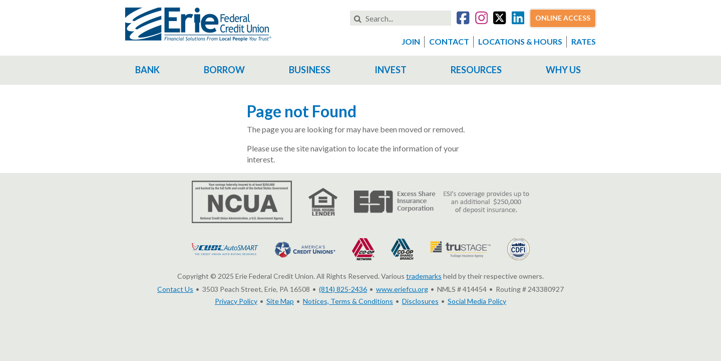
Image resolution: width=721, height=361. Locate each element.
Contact (449, 41)
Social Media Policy (477, 301)
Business (309, 69)
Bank (147, 69)
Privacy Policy (236, 301)
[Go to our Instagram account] (481, 19)
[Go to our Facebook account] (463, 19)
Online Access (562, 18)
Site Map (280, 301)
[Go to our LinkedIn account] (518, 19)
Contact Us (175, 289)
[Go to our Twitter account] (499, 19)
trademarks (424, 276)
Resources (476, 69)
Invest (391, 69)
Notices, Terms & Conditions (348, 301)
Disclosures (420, 301)
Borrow (224, 69)
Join (411, 41)
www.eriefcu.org (402, 289)
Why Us (563, 69)
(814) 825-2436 (343, 289)
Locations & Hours (520, 41)
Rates (583, 41)
